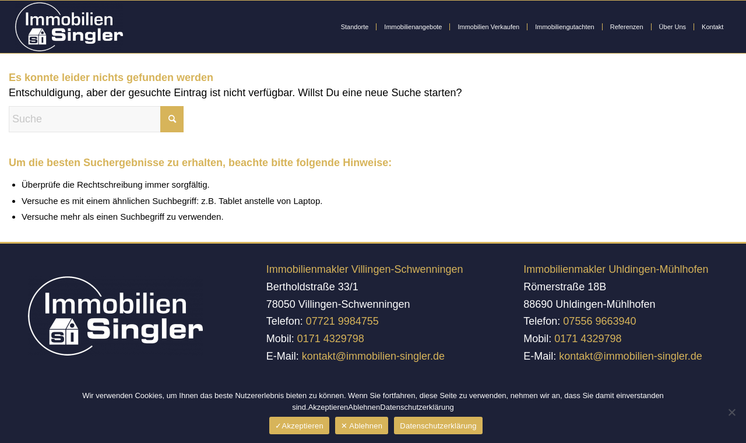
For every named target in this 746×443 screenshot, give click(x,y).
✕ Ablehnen (361, 425)
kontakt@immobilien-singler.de (373, 356)
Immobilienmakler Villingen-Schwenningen (364, 269)
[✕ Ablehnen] (731, 412)
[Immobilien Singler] (69, 27)
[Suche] (96, 119)
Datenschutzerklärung (438, 425)
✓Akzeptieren (299, 425)
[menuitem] (354, 27)
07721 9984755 (342, 321)
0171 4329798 (330, 338)
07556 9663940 (599, 321)
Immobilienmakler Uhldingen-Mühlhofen (615, 269)
